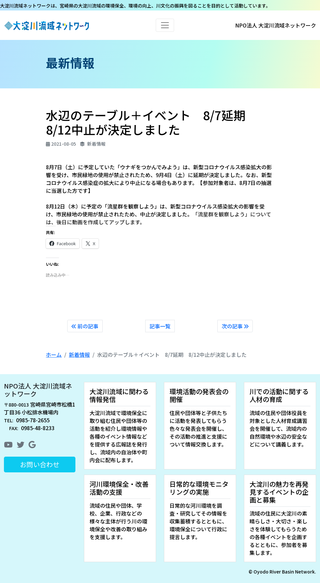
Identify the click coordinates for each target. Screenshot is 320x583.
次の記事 (235, 326)
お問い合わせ (39, 464)
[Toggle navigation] (165, 25)
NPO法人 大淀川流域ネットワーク (38, 389)
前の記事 (84, 326)
